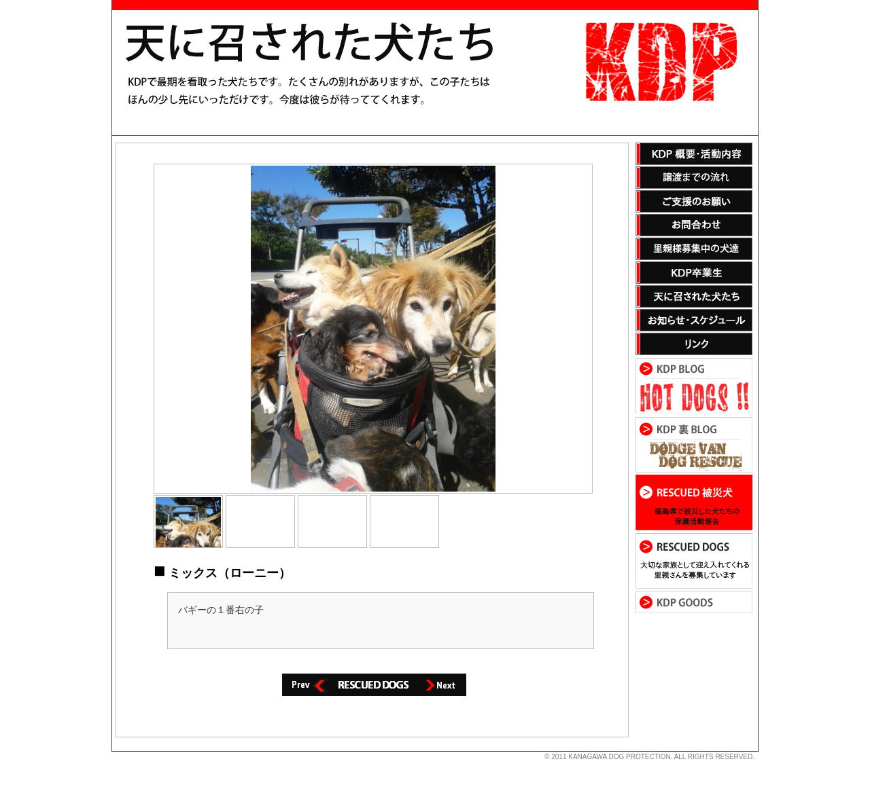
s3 (118, 751)
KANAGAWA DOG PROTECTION (619, 756)
